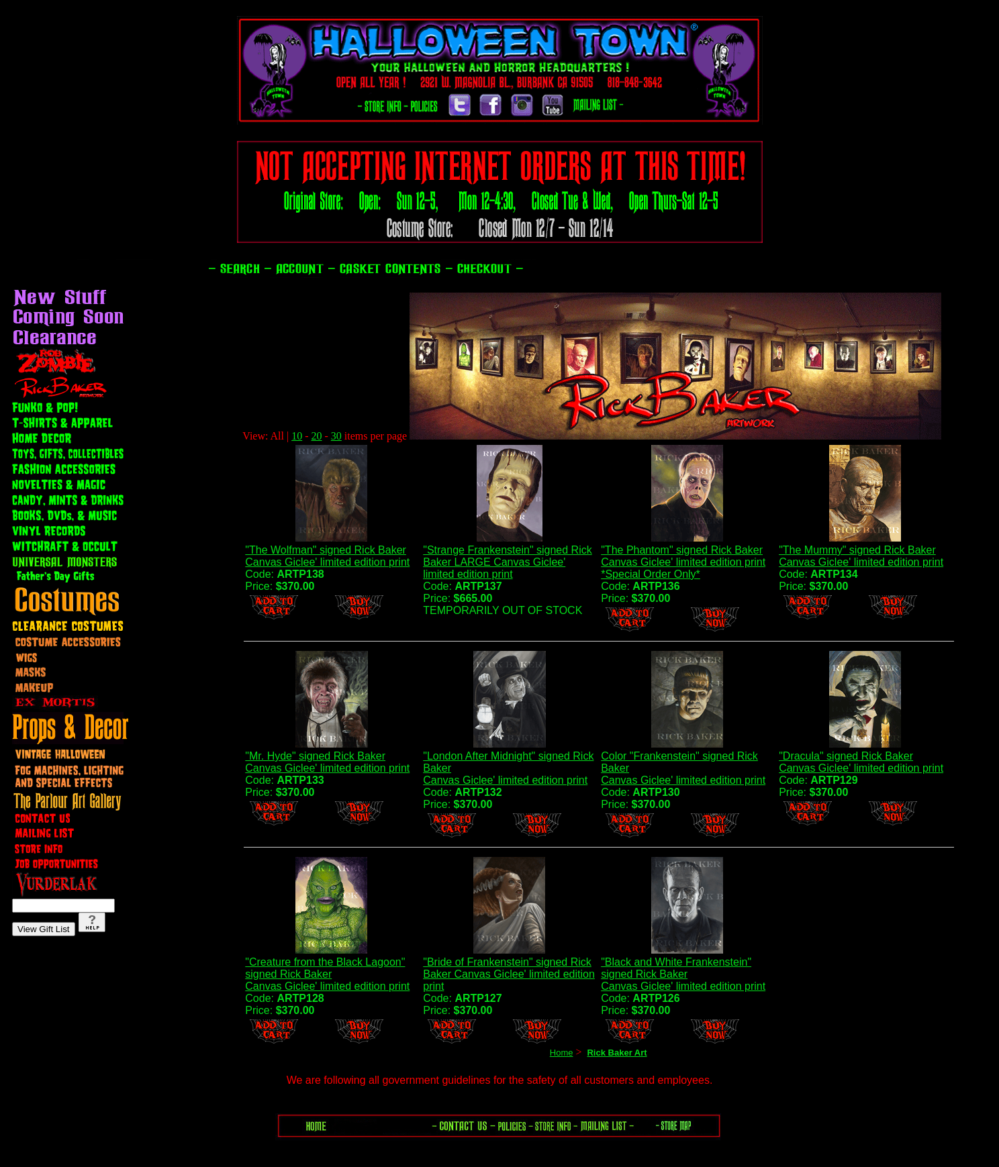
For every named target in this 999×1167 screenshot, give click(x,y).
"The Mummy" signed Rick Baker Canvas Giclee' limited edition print (861, 556)
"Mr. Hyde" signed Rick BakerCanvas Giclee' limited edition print (327, 762)
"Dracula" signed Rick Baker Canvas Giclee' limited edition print (861, 762)
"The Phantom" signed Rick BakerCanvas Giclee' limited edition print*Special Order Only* (683, 562)
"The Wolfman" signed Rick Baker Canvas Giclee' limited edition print (327, 556)
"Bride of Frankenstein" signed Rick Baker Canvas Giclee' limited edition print (509, 974)
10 (296, 436)
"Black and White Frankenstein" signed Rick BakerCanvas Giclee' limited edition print (683, 974)
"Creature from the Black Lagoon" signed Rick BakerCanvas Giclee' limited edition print (327, 974)
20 (317, 436)
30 (336, 436)
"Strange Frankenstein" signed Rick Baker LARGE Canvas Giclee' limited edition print (507, 562)
